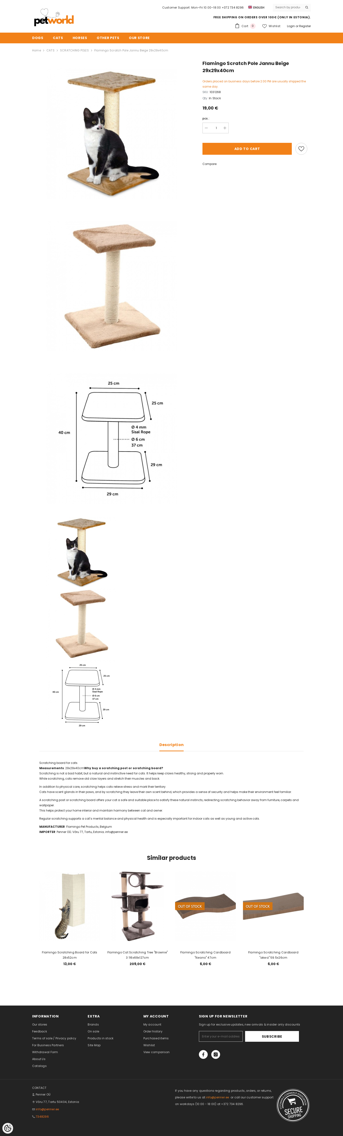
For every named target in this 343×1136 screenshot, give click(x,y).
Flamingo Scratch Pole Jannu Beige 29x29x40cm (131, 50)
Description (171, 744)
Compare (209, 164)
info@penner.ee (116, 832)
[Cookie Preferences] (7, 1128)
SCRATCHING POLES (74, 50)
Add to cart (247, 148)
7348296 (42, 1117)
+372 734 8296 (233, 7)
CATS (50, 50)
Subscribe (284, 1036)
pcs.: (205, 118)
